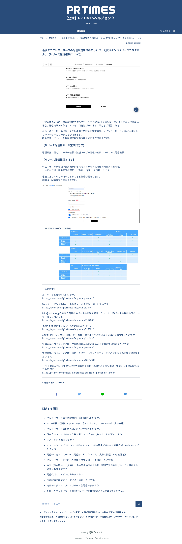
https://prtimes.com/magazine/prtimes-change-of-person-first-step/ (78, 372)
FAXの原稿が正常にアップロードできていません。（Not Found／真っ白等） (86, 423)
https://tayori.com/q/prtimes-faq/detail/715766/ (68, 320)
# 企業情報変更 (46, 516)
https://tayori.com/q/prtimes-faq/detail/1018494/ (68, 360)
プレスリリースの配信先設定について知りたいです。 (74, 429)
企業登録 (53, 30)
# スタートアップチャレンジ (52, 521)
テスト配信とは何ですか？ (60, 439)
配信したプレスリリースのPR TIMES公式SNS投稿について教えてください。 (86, 491)
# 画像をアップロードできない (70, 516)
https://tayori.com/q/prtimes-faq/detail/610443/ (68, 307)
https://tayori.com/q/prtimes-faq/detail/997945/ (68, 347)
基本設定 (65, 30)
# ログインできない (48, 512)
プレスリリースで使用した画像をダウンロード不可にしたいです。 (81, 460)
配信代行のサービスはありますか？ (65, 474)
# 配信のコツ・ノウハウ (53, 382)
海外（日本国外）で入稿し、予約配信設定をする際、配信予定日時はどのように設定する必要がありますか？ (92, 467)
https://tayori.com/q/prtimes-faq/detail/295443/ (68, 298)
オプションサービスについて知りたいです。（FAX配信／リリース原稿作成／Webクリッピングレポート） (93, 447)
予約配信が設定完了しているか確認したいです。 (72, 480)
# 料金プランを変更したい (114, 512)
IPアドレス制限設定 (120, 30)
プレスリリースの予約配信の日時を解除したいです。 (74, 418)
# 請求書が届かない (91, 512)
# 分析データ (92, 516)
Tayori (90, 538)
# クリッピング (131, 516)
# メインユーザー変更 (70, 512)
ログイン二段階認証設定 (96, 30)
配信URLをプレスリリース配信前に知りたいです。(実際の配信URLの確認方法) (87, 454)
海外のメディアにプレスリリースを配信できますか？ (74, 485)
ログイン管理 (139, 30)
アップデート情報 (37, 30)
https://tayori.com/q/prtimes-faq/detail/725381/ (68, 329)
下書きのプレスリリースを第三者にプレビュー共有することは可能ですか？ (85, 434)
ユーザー (77, 30)
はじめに (21, 30)
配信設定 (52, 38)
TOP (41, 38)
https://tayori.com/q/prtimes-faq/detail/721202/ (68, 338)
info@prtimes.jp (51, 313)
